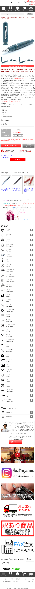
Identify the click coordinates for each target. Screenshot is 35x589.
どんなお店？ (6, 559)
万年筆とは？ (15, 559)
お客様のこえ (17, 10)
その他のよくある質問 (6, 157)
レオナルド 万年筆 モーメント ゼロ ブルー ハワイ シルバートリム (6, 189)
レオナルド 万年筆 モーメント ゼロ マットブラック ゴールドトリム (17, 189)
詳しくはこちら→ (28, 219)
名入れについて (22, 559)
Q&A (8, 579)
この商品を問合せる (28, 145)
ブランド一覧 (3, 10)
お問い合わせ (31, 10)
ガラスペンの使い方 (6, 563)
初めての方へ (10, 10)
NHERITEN (8, 3)
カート (24, 10)
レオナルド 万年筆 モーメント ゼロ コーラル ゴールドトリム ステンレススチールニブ (29, 190)
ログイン (30, 559)
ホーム (3, 579)
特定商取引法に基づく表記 (11, 581)
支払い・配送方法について (18, 579)
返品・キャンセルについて (7, 155)
